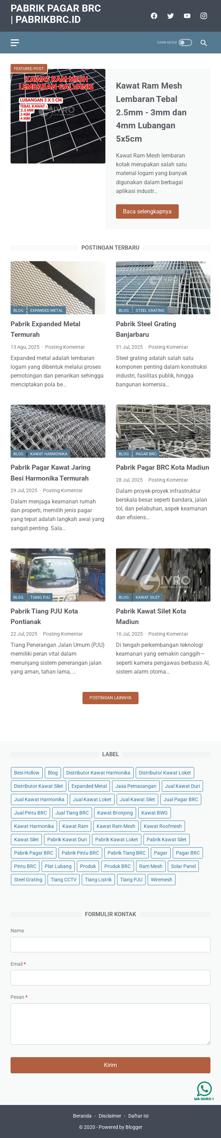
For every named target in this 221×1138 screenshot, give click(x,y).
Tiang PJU (40, 597)
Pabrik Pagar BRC (33, 853)
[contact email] (110, 977)
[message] (110, 1024)
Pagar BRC (146, 454)
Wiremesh (161, 879)
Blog (18, 310)
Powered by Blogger (120, 1127)
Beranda (82, 1116)
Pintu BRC (25, 866)
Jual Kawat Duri (182, 786)
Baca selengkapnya (147, 211)
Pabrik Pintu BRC (80, 853)
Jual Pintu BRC (30, 813)
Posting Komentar (65, 347)
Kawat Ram (75, 826)
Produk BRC (117, 866)
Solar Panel (183, 866)
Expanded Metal (46, 310)
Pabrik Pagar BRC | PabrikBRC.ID (56, 13)
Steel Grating (150, 310)
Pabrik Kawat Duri (67, 839)
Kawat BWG (154, 813)
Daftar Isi (138, 1116)
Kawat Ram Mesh (116, 826)
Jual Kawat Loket (92, 799)
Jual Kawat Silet (137, 799)
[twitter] (169, 16)
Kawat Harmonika (48, 454)
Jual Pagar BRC (181, 799)
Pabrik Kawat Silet (166, 839)
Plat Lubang (58, 866)
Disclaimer (110, 1116)
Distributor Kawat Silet (38, 786)
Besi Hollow (26, 773)
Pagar (160, 853)
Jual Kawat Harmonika (39, 799)
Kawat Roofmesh (163, 826)
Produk (88, 866)
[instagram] (202, 16)
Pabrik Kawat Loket (116, 839)
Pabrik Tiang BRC (127, 853)
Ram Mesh (150, 866)
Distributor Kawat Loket (165, 773)
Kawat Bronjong (115, 813)
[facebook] (153, 16)
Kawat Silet (148, 597)
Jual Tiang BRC (72, 813)
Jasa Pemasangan (135, 786)
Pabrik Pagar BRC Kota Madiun (162, 467)
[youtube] (186, 16)
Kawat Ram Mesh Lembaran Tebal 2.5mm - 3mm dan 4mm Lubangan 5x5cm (151, 112)
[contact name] (110, 944)
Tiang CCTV (63, 879)
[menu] (15, 42)
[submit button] (110, 1065)
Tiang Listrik (98, 879)
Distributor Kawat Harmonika (98, 773)
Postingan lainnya (110, 697)
